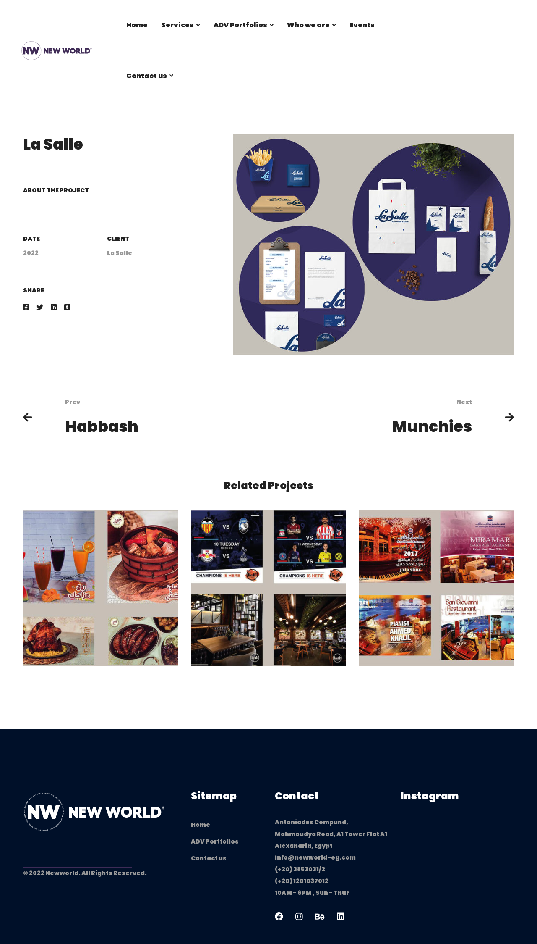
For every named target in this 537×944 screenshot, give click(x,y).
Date (31, 238)
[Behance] (320, 916)
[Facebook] (26, 307)
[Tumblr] (67, 307)
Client (118, 238)
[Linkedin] (53, 307)
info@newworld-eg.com (315, 857)
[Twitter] (40, 307)
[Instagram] (299, 916)
